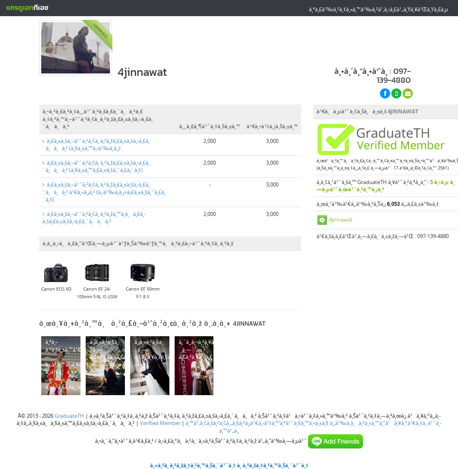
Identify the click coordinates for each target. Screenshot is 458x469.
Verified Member (160, 423)
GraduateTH (69, 415)
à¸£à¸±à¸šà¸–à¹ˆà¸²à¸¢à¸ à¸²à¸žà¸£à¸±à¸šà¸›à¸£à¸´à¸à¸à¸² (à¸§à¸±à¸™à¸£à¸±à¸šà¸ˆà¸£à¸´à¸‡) (96, 166)
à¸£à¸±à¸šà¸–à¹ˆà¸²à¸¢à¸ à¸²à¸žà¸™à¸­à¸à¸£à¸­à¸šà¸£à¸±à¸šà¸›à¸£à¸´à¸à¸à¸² (94, 217)
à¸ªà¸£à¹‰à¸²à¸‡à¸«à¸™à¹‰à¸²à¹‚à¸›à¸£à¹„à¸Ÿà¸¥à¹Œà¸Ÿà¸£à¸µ (378, 9)
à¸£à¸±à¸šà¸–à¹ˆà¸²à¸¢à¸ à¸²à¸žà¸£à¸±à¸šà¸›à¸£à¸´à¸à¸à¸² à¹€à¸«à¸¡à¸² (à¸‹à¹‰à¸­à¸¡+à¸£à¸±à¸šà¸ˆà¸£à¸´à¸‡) (103, 192)
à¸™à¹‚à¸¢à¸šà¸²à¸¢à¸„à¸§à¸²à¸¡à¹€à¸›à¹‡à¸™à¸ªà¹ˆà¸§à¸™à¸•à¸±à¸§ (257, 423)
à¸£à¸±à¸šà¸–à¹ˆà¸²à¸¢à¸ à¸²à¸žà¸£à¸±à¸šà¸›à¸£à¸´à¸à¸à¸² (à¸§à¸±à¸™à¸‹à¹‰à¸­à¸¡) (96, 144)
